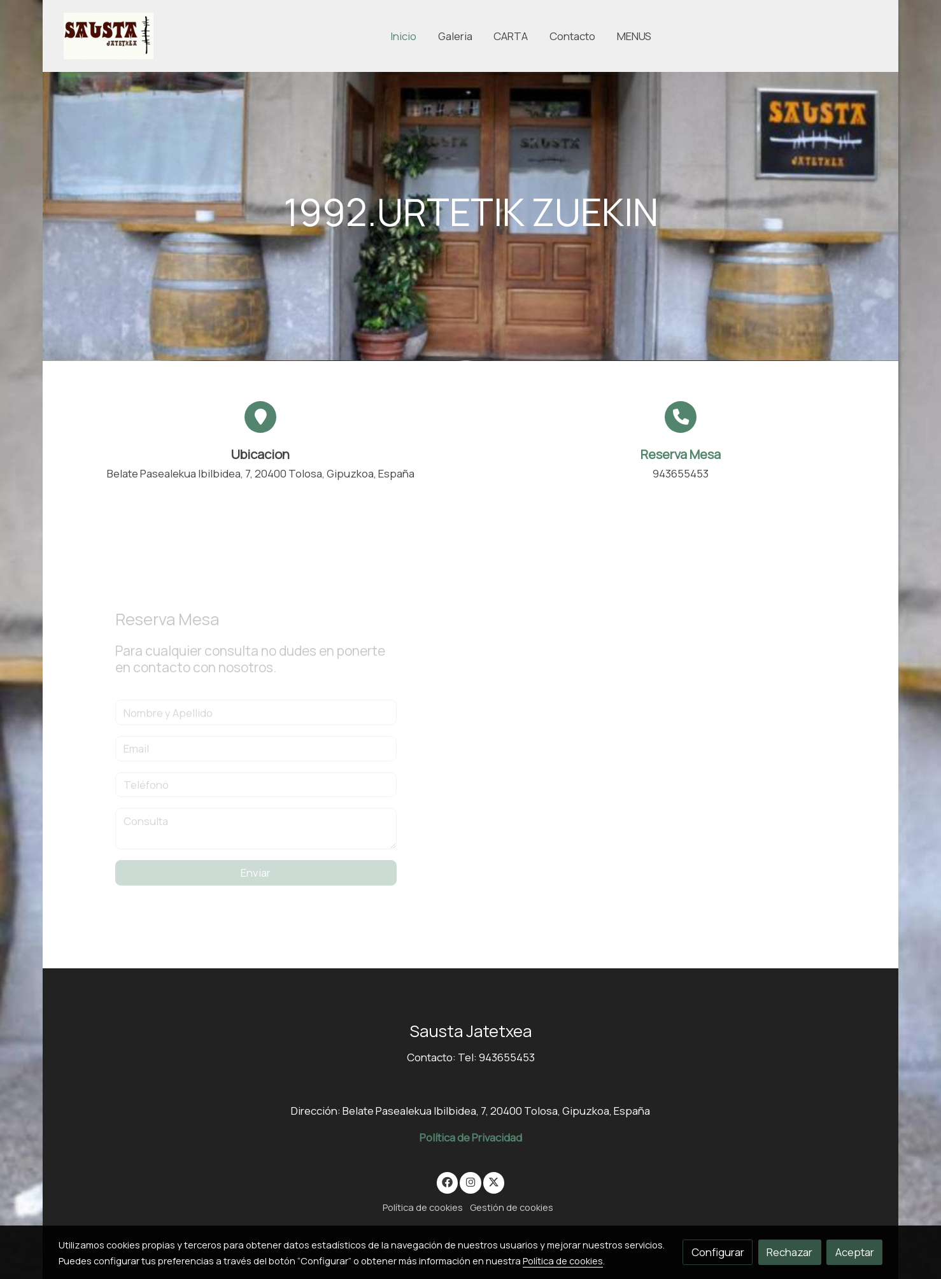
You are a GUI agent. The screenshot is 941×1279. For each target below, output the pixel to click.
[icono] (681, 417)
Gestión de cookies (511, 1207)
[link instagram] (470, 1181)
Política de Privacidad (471, 1137)
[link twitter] (494, 1181)
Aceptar (854, 1252)
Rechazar (789, 1252)
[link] (108, 36)
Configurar (717, 1252)
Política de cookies (423, 1207)
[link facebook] (447, 1181)
